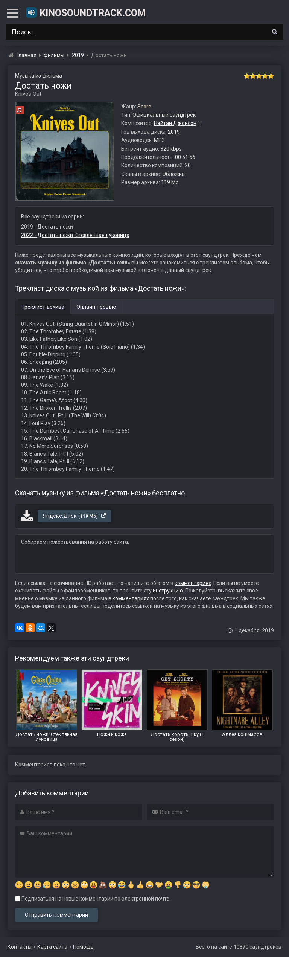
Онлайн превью (96, 307)
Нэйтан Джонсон (175, 123)
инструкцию (168, 591)
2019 (174, 132)
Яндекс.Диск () (74, 516)
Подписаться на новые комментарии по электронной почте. (92, 899)
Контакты (20, 947)
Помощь (83, 947)
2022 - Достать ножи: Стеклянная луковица (75, 235)
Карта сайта (52, 947)
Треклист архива (42, 307)
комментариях (193, 583)
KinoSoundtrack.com (85, 12)
